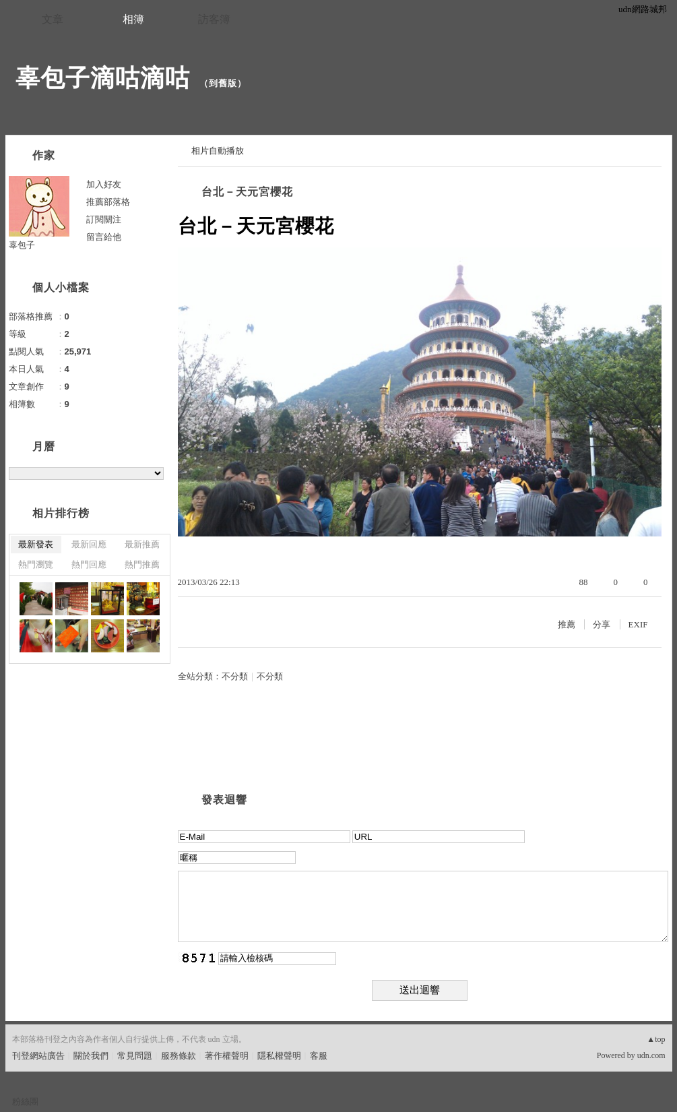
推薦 (566, 624)
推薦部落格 (108, 202)
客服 (318, 1056)
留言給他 (103, 237)
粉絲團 (25, 1101)
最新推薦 (142, 544)
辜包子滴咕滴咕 (102, 78)
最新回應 (88, 544)
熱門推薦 (142, 564)
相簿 (133, 19)
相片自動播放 (217, 151)
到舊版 (223, 83)
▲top (656, 1039)
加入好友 (103, 184)
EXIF (638, 624)
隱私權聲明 (279, 1056)
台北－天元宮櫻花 (247, 191)
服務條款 (178, 1056)
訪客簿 (214, 19)
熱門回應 (88, 564)
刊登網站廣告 (38, 1056)
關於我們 (90, 1056)
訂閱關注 (103, 219)
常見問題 (134, 1056)
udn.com (651, 1055)
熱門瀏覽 (35, 564)
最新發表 (35, 544)
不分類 (235, 676)
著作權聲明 (227, 1056)
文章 (52, 19)
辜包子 (22, 245)
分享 (601, 624)
